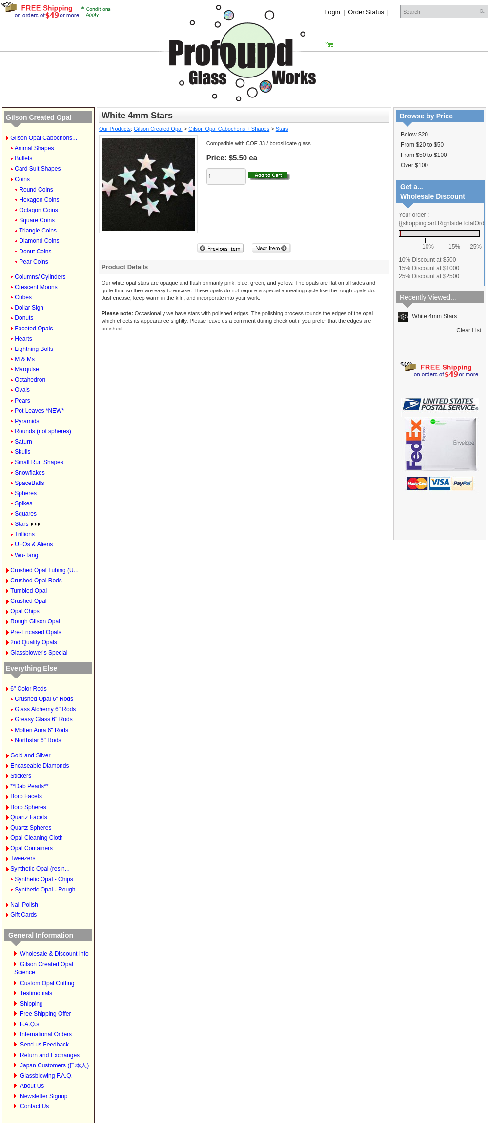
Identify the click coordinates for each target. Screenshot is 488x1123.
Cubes (23, 297)
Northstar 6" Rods (38, 740)
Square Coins (37, 220)
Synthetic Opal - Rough (45, 889)
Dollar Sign (29, 307)
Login (332, 12)
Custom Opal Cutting (47, 983)
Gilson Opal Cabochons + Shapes (228, 129)
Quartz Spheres (30, 827)
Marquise (27, 369)
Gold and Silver (30, 755)
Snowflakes (29, 472)
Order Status (366, 12)
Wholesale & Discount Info (54, 953)
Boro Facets (26, 796)
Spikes (23, 503)
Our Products (115, 129)
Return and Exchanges (50, 1055)
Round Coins (36, 189)
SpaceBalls (29, 483)
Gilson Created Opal (39, 117)
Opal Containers (31, 848)
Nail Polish (24, 904)
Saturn (23, 441)
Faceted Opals (34, 328)
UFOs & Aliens (34, 544)
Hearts (23, 338)
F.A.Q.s (29, 1024)
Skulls (22, 451)
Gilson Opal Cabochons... (43, 138)
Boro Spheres (28, 807)
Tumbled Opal (28, 590)
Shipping (31, 1003)
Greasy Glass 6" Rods (43, 719)
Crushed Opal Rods (35, 580)
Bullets (23, 158)
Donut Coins (35, 251)
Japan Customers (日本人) (54, 1065)
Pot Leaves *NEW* (39, 410)
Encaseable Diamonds (39, 765)
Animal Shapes (34, 148)
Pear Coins (33, 261)
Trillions (25, 534)
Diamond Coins (39, 240)
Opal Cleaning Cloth (36, 837)
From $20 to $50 (422, 144)
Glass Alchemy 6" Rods (45, 709)
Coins (22, 179)
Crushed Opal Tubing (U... (44, 570)
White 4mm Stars (427, 316)
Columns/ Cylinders (40, 276)
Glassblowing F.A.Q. (46, 1075)
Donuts (24, 317)
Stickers (20, 776)
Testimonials (36, 993)
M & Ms (25, 359)
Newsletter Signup (43, 1096)
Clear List (468, 330)
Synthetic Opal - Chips (44, 879)
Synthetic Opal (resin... (39, 868)
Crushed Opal (28, 601)
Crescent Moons (36, 287)
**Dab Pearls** (29, 786)
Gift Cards (23, 914)
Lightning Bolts (34, 349)
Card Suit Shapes (38, 168)
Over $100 (414, 165)
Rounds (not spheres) (43, 431)
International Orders (46, 1034)
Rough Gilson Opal (35, 621)
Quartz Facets (28, 817)
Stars (27, 524)
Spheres (26, 493)
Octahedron (30, 379)
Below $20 (414, 134)
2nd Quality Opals (33, 642)
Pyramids (27, 421)
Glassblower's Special (38, 652)
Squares (26, 513)
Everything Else (31, 668)
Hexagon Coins (39, 199)
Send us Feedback (44, 1044)
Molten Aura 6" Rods (41, 730)
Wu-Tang (26, 555)
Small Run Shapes (39, 462)
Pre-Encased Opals (35, 632)
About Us (32, 1086)
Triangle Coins (38, 230)
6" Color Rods (28, 688)
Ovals (22, 390)
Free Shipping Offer (45, 1013)
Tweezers (22, 858)
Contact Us (34, 1106)
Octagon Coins (38, 210)
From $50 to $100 (424, 155)
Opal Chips (24, 611)
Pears (22, 400)
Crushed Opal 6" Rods (44, 699)
